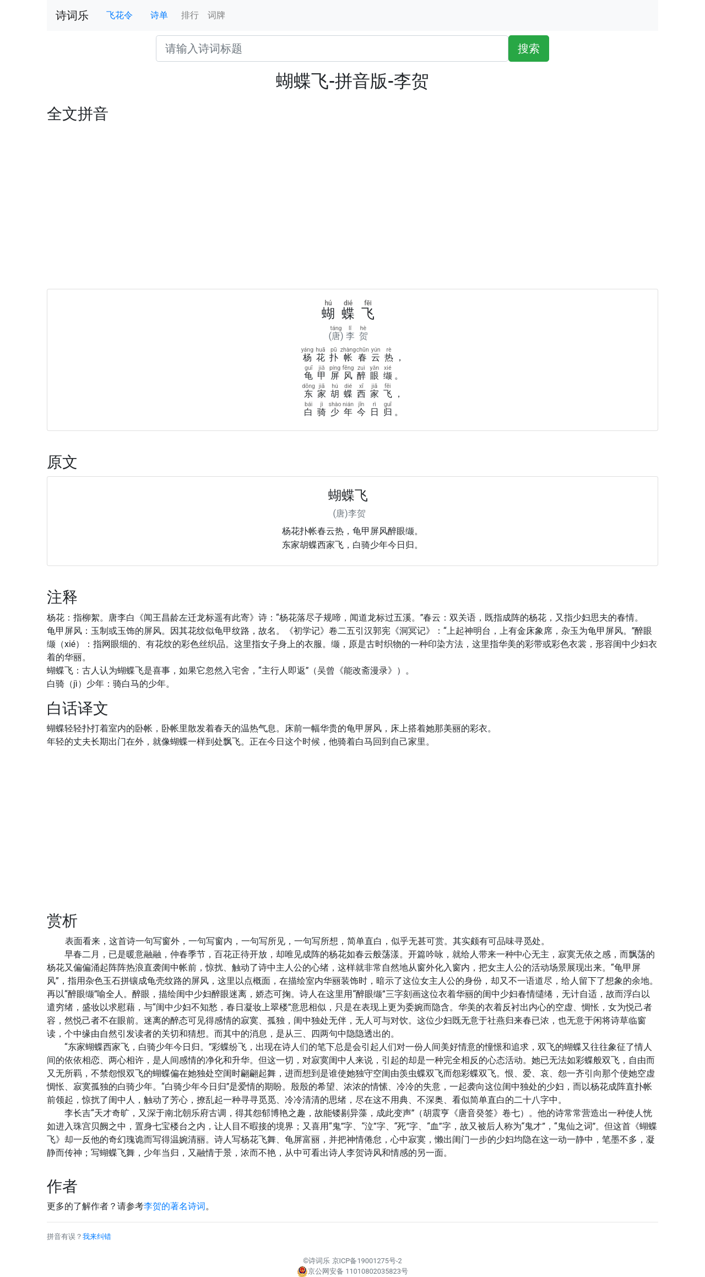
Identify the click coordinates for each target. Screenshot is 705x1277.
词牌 (216, 15)
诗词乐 (72, 15)
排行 (190, 15)
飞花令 (119, 15)
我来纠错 (97, 1236)
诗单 (159, 15)
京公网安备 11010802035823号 (352, 1271)
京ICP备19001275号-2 (367, 1261)
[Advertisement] (352, 206)
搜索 (529, 48)
